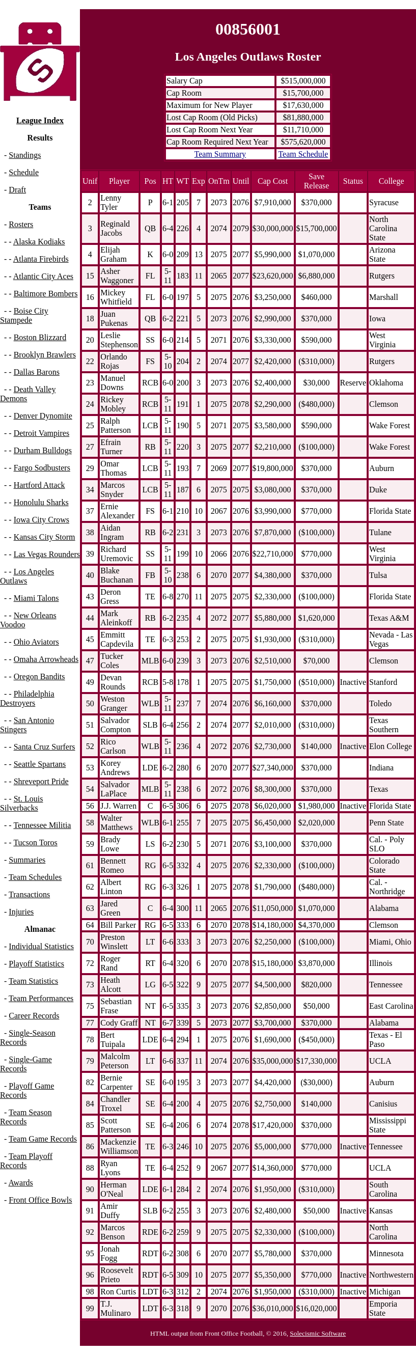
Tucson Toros (35, 842)
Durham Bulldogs (43, 450)
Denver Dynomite (43, 415)
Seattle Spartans (40, 764)
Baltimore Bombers (46, 293)
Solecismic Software (318, 1333)
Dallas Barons (37, 372)
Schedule (24, 172)
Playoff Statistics (36, 963)
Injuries (21, 911)
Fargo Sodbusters (42, 467)
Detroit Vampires (41, 433)
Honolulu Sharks (41, 502)
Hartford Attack (39, 485)
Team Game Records (43, 1139)
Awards (20, 1182)
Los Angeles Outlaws (27, 576)
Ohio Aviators (36, 642)
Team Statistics (33, 981)
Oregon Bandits (39, 676)
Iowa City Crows (41, 519)
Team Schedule (303, 154)
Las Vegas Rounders (47, 554)
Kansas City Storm (44, 537)
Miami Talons (36, 598)
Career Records (34, 1015)
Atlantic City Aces (43, 276)
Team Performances (41, 998)
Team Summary (220, 154)
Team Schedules (35, 877)
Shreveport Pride (41, 781)
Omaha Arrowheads (46, 659)
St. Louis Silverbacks (21, 803)
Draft (17, 189)
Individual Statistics (41, 946)
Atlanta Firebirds (41, 259)
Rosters (21, 224)
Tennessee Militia (42, 825)
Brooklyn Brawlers (45, 354)
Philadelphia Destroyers (27, 698)
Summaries (27, 859)
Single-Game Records (26, 1064)
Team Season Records (26, 1117)
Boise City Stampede (24, 315)
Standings (25, 155)
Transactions (29, 894)
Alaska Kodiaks (39, 241)
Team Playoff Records (26, 1161)
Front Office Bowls (40, 1200)
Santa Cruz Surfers (44, 746)
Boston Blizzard (40, 337)
